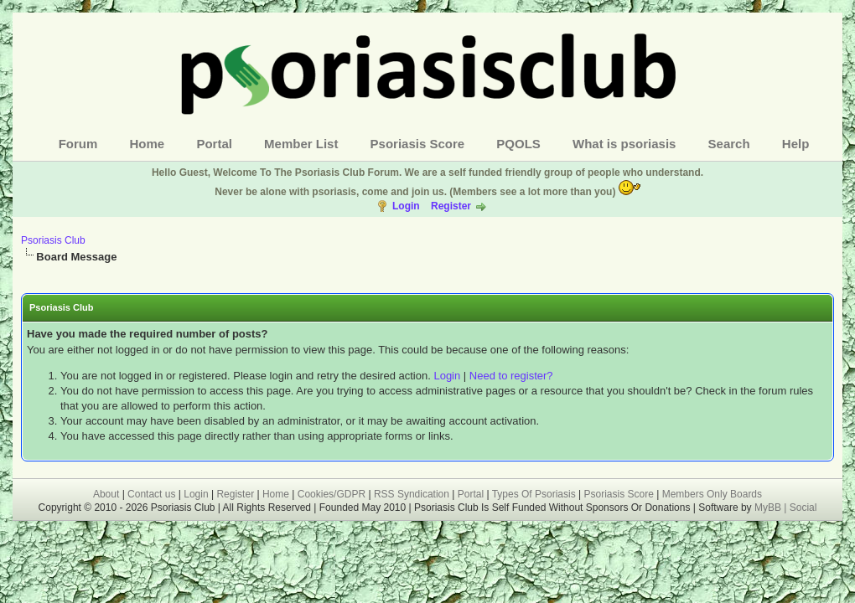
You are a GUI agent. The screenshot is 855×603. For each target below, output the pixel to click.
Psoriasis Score (417, 144)
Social (803, 507)
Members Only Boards (712, 494)
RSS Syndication (411, 494)
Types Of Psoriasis (534, 494)
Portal (214, 144)
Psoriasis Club (53, 240)
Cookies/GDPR (331, 494)
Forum (78, 144)
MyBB (769, 507)
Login (406, 206)
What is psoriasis (624, 144)
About (106, 494)
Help (796, 144)
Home (147, 144)
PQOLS (518, 144)
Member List (301, 144)
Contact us (151, 494)
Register (451, 206)
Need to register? (511, 375)
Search (729, 144)
